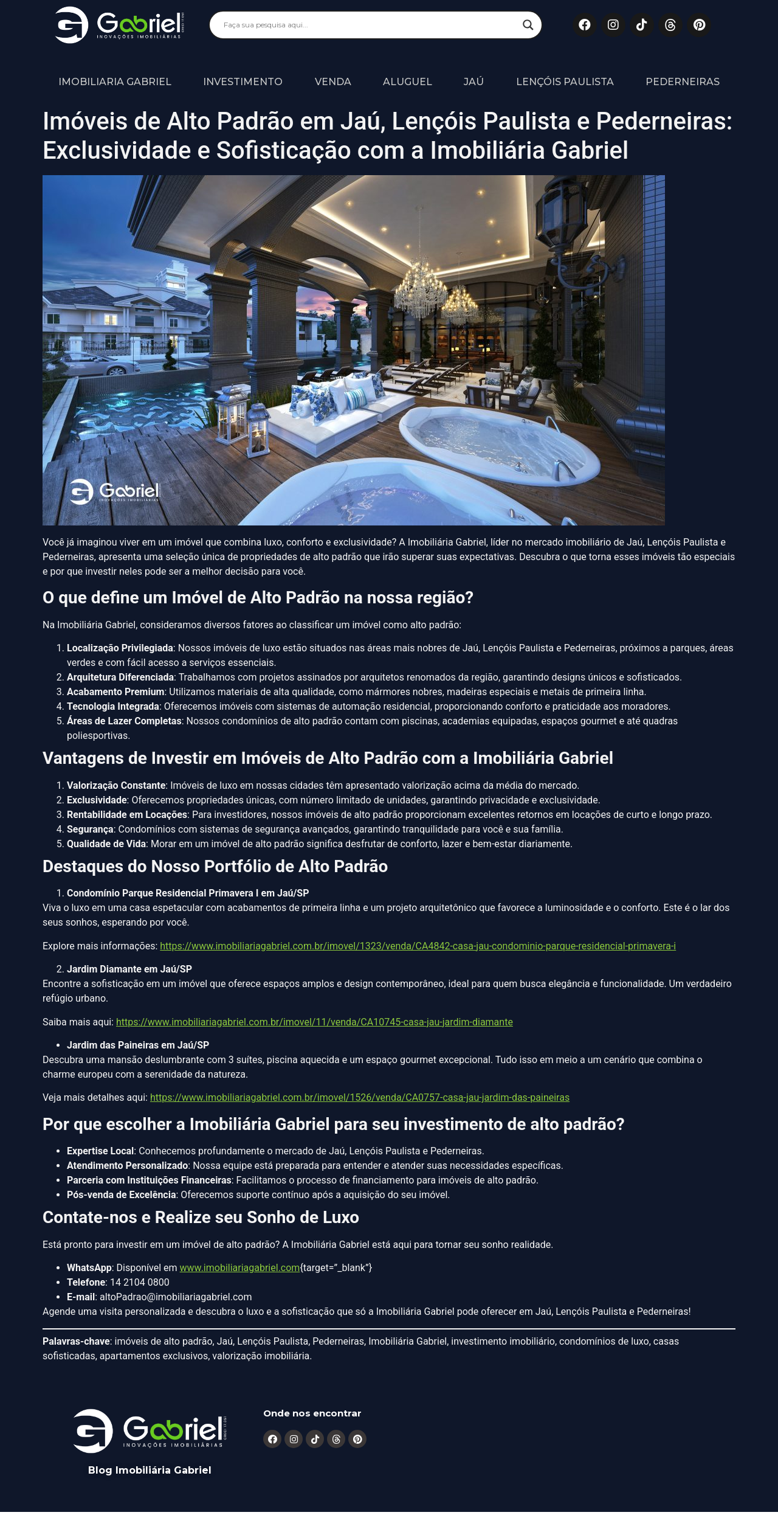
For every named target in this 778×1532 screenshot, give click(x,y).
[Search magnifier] (528, 24)
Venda (333, 82)
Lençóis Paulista (565, 82)
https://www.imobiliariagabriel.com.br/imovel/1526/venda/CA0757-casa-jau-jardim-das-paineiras (360, 1097)
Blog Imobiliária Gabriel (150, 1470)
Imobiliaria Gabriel (114, 82)
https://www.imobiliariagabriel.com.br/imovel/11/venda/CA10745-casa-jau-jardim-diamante (314, 1022)
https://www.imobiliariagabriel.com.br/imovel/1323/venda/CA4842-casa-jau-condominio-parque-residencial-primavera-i (418, 946)
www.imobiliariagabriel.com (240, 1268)
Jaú (474, 82)
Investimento (243, 82)
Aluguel (407, 82)
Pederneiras (682, 82)
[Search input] (370, 24)
